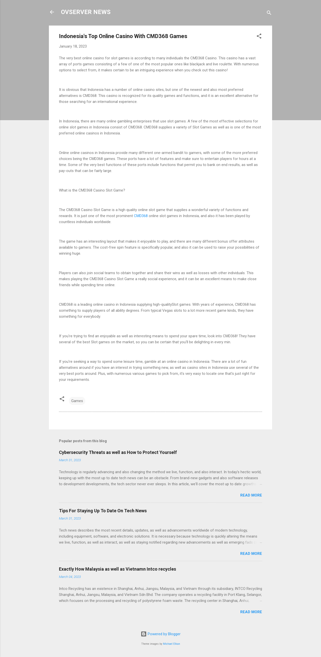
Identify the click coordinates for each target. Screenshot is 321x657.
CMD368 (141, 216)
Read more (251, 495)
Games (77, 401)
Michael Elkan (171, 643)
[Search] (269, 13)
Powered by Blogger (161, 634)
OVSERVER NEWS (86, 12)
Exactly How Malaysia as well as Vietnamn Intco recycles (117, 569)
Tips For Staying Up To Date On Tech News (103, 510)
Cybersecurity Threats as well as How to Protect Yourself (118, 452)
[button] (259, 37)
